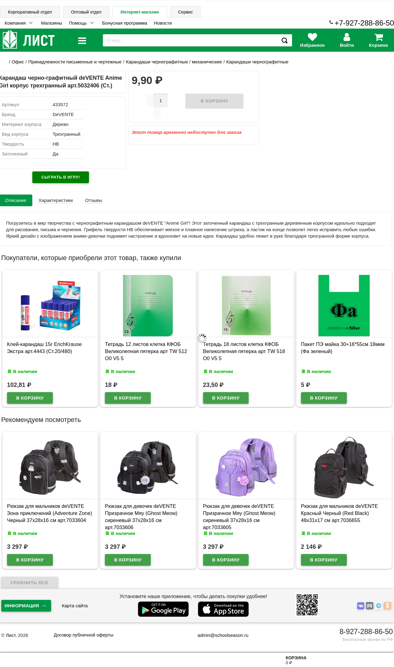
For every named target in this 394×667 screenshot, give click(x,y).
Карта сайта (75, 605)
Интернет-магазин (139, 12)
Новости (163, 23)
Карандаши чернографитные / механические (174, 61)
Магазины (51, 23)
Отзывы (93, 200)
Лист (10, 635)
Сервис (185, 12)
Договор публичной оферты (83, 634)
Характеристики (55, 200)
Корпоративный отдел (30, 12)
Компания (15, 23)
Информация (22, 605)
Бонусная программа (124, 23)
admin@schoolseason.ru (219, 635)
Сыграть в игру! (61, 177)
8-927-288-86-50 (366, 632)
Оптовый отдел (86, 12)
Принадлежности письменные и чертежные (75, 61)
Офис (18, 61)
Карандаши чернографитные (257, 61)
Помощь (78, 23)
